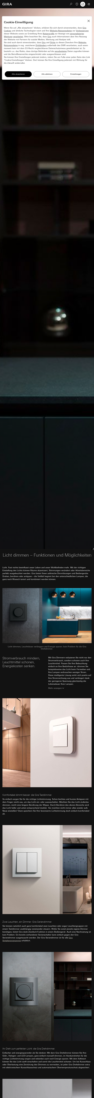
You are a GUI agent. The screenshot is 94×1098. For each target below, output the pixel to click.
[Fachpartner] (77, 4)
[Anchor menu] (92, 549)
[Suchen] (71, 4)
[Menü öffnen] (89, 4)
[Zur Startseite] (7, 4)
